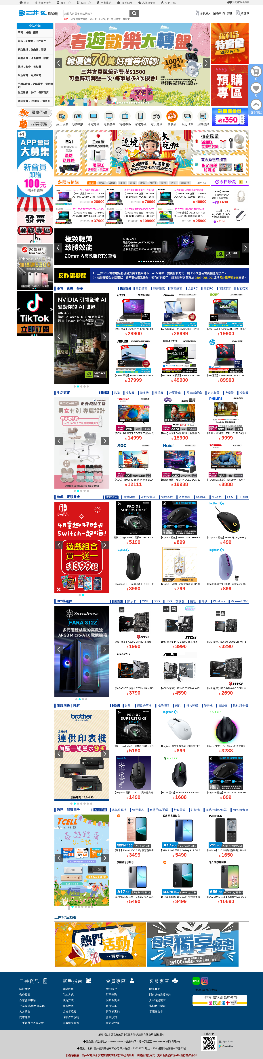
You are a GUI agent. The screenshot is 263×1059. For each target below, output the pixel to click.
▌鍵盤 (127, 705)
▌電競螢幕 (224, 288)
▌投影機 (242, 392)
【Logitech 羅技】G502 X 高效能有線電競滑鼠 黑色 (141, 792)
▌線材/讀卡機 (239, 705)
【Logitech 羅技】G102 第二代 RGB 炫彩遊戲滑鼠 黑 (234, 537)
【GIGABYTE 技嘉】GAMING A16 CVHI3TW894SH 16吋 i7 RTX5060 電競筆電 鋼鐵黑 (190, 196)
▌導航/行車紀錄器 (215, 809)
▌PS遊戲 (242, 497)
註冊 (230, 13)
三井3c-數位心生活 (205, 990)
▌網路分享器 (143, 705)
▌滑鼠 (115, 705)
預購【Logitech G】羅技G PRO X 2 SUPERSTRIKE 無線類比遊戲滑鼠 (151, 537)
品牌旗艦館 (146, 2)
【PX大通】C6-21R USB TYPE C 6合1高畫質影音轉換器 (221, 215)
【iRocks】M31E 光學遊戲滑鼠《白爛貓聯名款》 (186, 584)
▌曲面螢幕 (241, 288)
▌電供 (203, 601)
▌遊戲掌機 (183, 497)
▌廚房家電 (212, 392)
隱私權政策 (117, 1034)
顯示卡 (93, 19)
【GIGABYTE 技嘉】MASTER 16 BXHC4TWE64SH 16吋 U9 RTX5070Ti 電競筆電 (138, 196)
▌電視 (104, 392)
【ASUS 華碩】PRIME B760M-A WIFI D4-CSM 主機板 (189, 688)
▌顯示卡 (130, 601)
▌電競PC (207, 288)
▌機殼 (192, 601)
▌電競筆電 (140, 288)
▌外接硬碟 (191, 705)
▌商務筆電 (175, 288)
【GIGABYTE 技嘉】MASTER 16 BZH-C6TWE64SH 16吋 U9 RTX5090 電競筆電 (139, 216)
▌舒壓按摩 (174, 392)
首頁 (24, 2)
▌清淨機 (143, 392)
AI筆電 (126, 19)
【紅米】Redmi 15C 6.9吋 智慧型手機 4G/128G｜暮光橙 (144, 850)
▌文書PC (192, 288)
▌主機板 (116, 601)
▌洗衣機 (128, 392)
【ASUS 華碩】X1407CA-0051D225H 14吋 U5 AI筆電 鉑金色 (192, 329)
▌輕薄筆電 (158, 288)
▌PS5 (229, 497)
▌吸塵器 (228, 392)
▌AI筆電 (124, 288)
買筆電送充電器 (79, 19)
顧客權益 (103, 1034)
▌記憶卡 (194, 809)
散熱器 (180, 601)
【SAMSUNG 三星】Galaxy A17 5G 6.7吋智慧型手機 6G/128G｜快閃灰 (152, 896)
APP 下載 (168, 2)
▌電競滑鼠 (111, 497)
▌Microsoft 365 (238, 601)
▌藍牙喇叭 (137, 809)
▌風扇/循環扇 (193, 392)
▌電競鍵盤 (128, 497)
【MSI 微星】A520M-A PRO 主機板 (132, 641)
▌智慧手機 (99, 809)
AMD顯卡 (104, 19)
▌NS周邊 (200, 497)
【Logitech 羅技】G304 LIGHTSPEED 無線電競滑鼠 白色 (190, 746)
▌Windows (218, 601)
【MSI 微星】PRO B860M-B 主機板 (179, 641)
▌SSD (156, 601)
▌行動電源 (178, 809)
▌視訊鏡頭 (162, 705)
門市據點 (103, 2)
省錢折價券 (42, 2)
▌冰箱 (116, 392)
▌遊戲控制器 (147, 497)
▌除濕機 (158, 392)
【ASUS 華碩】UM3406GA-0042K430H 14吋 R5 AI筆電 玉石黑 (147, 375)
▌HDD (167, 601)
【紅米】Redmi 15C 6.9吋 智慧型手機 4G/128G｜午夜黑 (190, 896)
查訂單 (245, 13)
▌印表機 (207, 705)
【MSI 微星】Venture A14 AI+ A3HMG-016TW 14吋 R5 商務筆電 (88, 196)
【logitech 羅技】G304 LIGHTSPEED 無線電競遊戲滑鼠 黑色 (192, 537)
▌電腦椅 (221, 705)
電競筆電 (116, 19)
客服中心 (83, 2)
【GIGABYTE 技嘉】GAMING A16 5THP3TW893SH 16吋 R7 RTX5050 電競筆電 (88, 216)
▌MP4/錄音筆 (239, 809)
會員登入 (205, 13)
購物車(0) (219, 13)
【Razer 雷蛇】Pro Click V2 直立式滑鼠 (227, 746)
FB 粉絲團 (125, 2)
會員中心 (63, 2)
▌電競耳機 (166, 497)
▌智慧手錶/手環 (158, 809)
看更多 (201, 182)
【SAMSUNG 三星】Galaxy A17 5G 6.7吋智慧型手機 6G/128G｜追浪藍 (198, 850)
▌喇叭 (177, 705)
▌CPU (144, 601)
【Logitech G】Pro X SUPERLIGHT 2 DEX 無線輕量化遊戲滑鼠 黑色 (150, 584)
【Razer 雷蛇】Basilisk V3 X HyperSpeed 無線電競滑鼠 (189, 792)
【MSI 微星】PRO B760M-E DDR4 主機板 (228, 688)
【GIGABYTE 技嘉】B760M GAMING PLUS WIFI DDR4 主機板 (147, 688)
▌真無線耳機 (118, 809)
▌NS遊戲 (215, 497)
